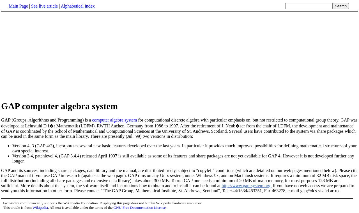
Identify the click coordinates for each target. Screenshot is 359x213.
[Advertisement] (179, 56)
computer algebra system (114, 120)
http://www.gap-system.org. (246, 185)
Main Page (18, 6)
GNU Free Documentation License (139, 207)
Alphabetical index (78, 6)
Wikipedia (40, 207)
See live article (44, 6)
